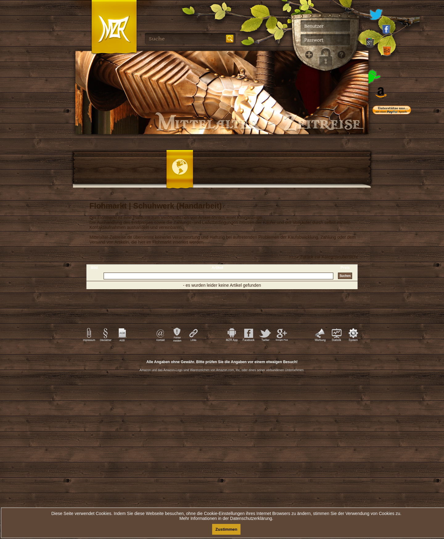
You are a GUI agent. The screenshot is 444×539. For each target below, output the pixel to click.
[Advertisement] (401, 243)
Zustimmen (226, 529)
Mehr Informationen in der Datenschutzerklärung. (226, 518)
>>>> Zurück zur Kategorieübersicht (323, 256)
